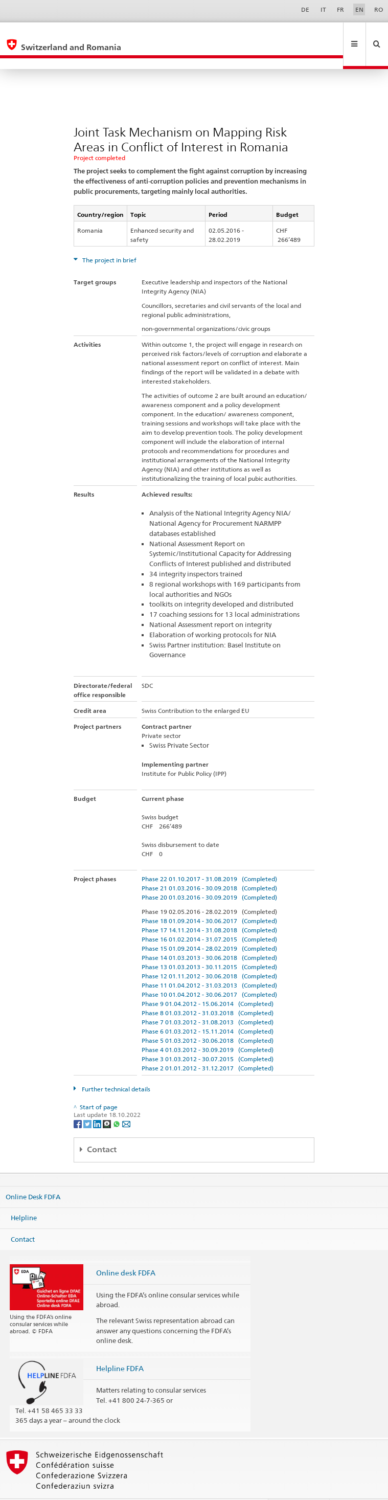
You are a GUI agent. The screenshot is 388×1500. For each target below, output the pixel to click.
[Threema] (107, 1101)
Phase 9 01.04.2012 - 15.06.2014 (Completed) (207, 981)
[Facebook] (78, 1101)
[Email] (126, 1101)
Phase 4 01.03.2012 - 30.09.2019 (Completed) (207, 1027)
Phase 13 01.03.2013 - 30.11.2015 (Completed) (209, 945)
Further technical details (115, 1067)
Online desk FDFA (125, 1250)
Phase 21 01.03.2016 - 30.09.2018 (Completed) (209, 866)
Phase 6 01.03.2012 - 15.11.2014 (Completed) (207, 1009)
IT (323, 9)
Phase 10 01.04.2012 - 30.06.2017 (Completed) (209, 972)
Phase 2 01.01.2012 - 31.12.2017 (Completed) (207, 1046)
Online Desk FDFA (33, 1174)
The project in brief (108, 238)
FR (340, 9)
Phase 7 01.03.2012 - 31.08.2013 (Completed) (207, 1000)
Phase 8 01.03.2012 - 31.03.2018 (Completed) (207, 991)
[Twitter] (88, 1101)
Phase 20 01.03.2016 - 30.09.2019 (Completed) (209, 875)
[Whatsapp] (117, 1101)
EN (359, 9)
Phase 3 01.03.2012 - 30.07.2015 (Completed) (207, 1037)
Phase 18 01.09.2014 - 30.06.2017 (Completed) (209, 898)
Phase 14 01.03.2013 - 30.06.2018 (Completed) (209, 935)
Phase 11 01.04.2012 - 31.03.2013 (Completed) (209, 963)
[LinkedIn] (98, 1101)
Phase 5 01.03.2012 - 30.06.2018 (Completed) (207, 1018)
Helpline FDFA (120, 1346)
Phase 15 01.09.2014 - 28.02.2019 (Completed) (209, 926)
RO (378, 9)
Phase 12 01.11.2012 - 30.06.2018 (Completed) (209, 954)
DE (305, 9)
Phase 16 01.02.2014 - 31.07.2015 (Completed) (209, 917)
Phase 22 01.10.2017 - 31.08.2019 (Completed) (209, 857)
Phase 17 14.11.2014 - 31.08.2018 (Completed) (209, 908)
